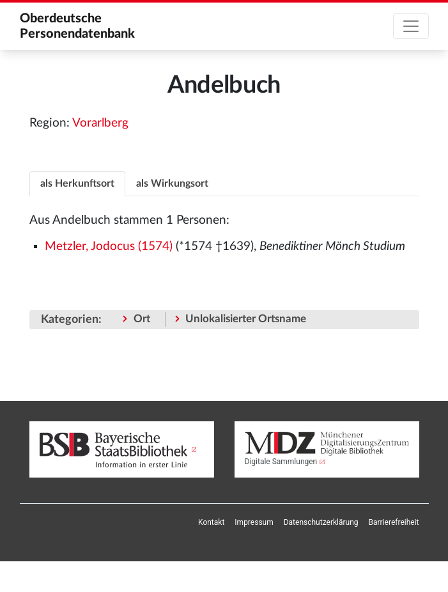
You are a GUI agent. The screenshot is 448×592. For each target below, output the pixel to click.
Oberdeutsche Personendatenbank (77, 26)
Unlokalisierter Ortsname (245, 318)
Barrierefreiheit (394, 522)
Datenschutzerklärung (321, 522)
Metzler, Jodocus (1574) (109, 246)
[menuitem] (211, 522)
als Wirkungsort (172, 183)
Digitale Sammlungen (281, 461)
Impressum (254, 522)
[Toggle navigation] (411, 26)
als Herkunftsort (77, 183)
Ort (142, 318)
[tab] (77, 183)
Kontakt (211, 522)
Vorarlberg (100, 123)
